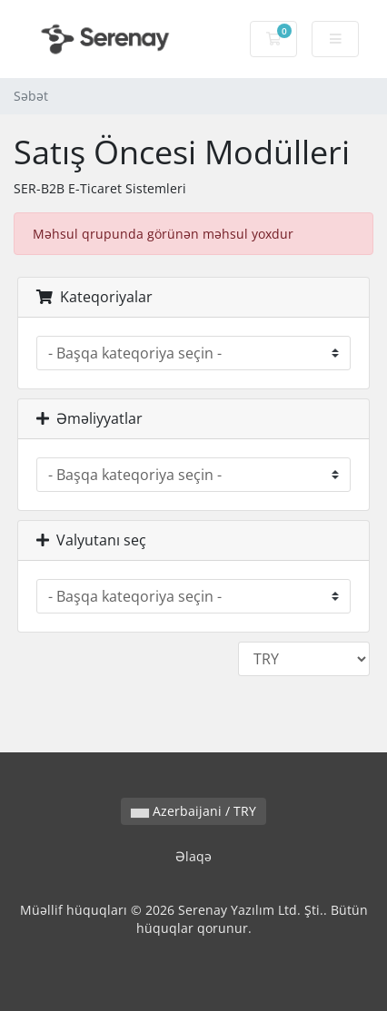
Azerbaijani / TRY (193, 811)
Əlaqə (193, 856)
